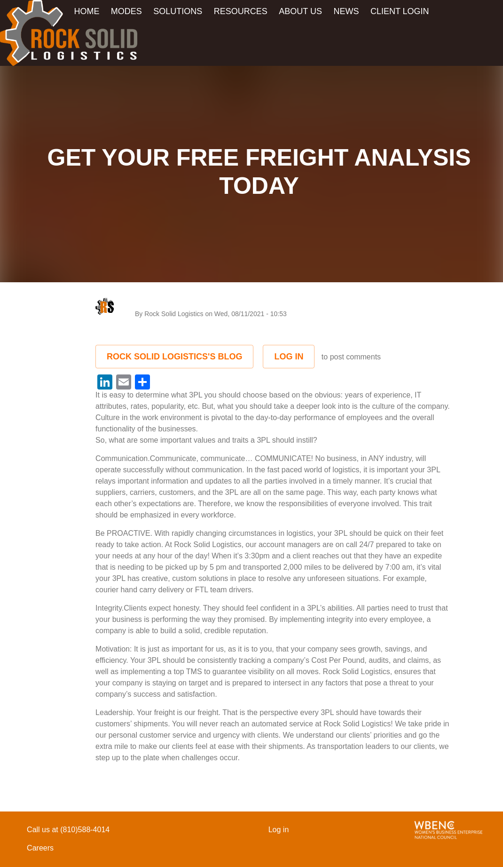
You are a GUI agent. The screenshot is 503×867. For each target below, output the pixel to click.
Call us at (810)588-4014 (68, 830)
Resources (240, 11)
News (346, 11)
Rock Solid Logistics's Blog (174, 356)
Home (86, 11)
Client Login (399, 11)
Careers (40, 848)
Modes (126, 11)
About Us (300, 11)
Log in (288, 356)
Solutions (177, 11)
